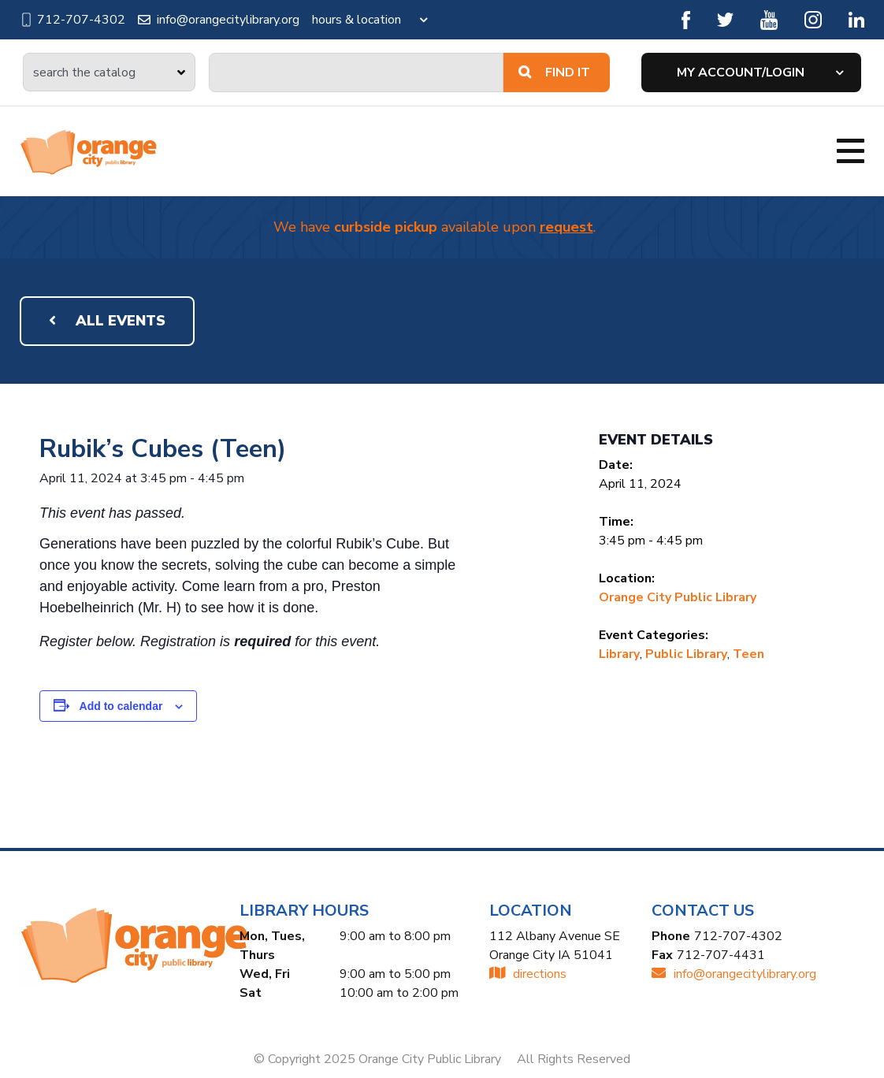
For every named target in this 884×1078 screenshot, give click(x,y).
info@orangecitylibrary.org (218, 19)
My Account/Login (740, 72)
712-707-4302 (72, 19)
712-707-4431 (721, 955)
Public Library (686, 654)
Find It (554, 72)
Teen (748, 654)
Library (619, 654)
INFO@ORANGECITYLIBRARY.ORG (734, 974)
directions (527, 974)
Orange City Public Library (677, 597)
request (566, 226)
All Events (107, 320)
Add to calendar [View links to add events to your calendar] (121, 706)
